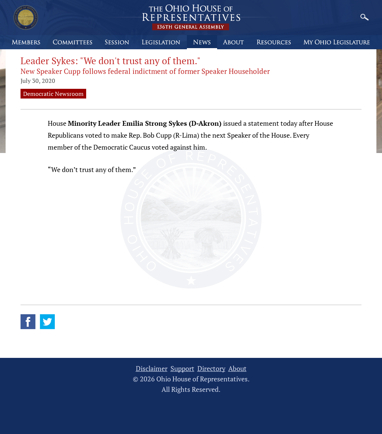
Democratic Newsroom (53, 94)
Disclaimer (151, 368)
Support (182, 368)
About (237, 368)
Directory (211, 368)
